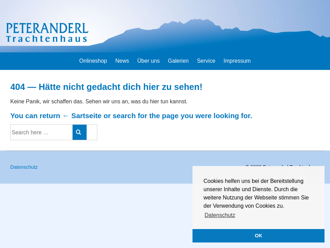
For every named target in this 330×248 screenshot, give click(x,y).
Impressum (237, 61)
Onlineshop (93, 61)
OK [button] (258, 235)
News (122, 61)
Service (206, 61)
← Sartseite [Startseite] (81, 116)
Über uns (149, 61)
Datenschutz (24, 167)
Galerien (178, 61)
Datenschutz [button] (220, 215)
